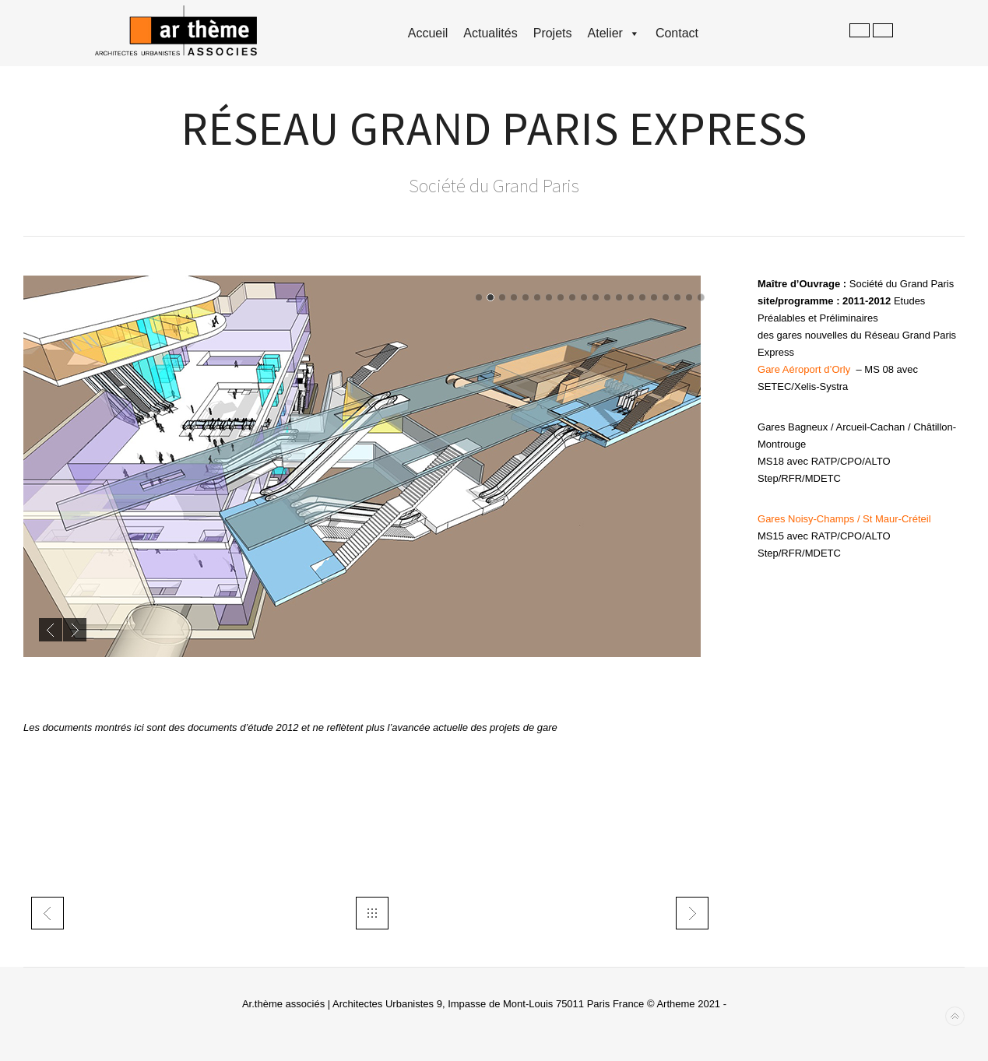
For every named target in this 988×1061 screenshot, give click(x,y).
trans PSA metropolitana (692, 913)
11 (595, 297)
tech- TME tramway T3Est (47, 913)
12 (607, 297)
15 (642, 297)
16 (654, 297)
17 (666, 297)
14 (631, 297)
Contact (677, 33)
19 (689, 297)
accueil (428, 33)
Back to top (955, 1016)
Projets (552, 33)
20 (701, 297)
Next (74, 629)
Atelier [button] (614, 33)
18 (677, 297)
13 (619, 297)
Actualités (490, 33)
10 (584, 297)
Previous (50, 629)
